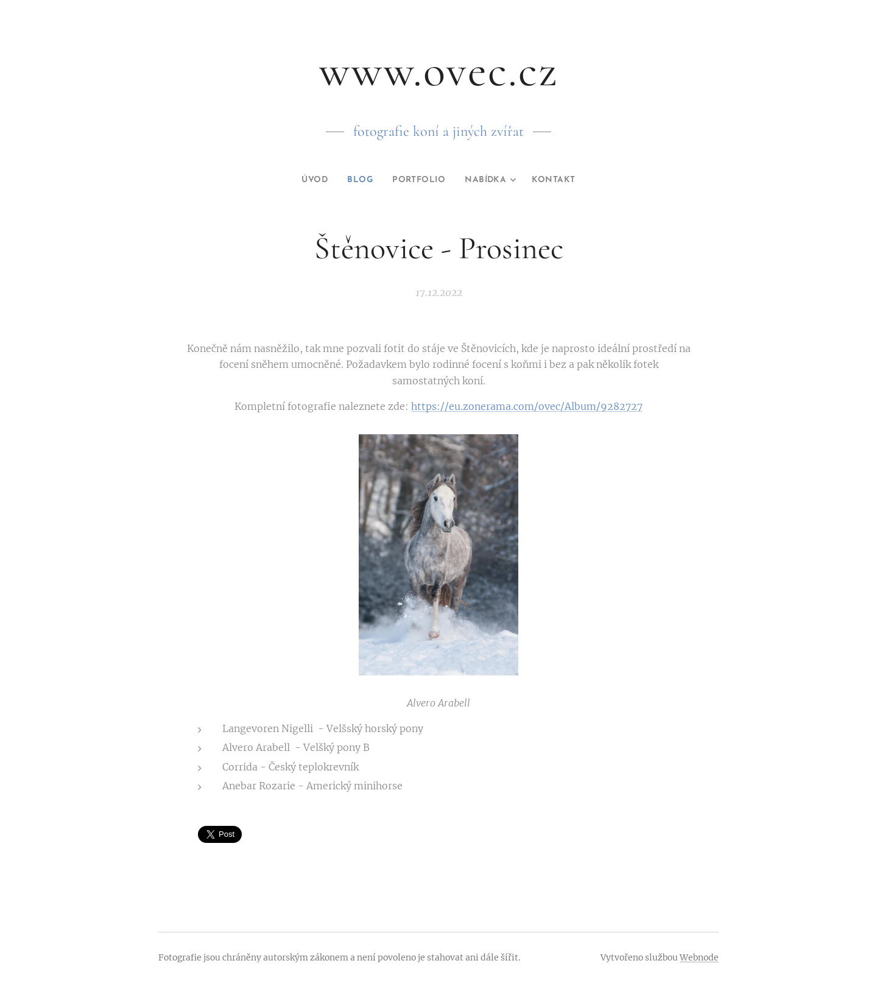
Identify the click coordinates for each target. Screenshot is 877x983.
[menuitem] (307, 180)
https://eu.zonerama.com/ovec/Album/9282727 (527, 406)
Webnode (699, 957)
